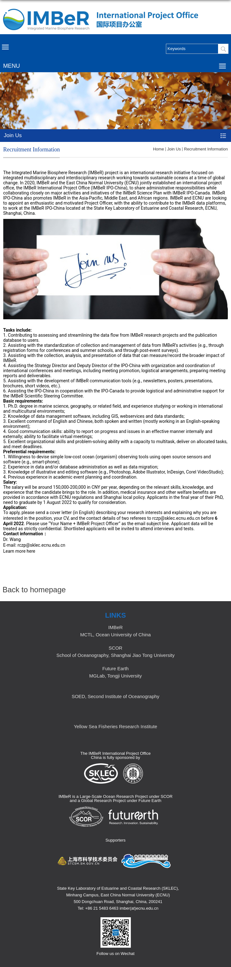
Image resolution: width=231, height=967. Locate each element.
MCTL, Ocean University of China (115, 634)
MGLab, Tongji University (115, 675)
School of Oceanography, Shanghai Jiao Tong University (116, 655)
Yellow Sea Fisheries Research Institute (115, 726)
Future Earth (115, 668)
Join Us (174, 149)
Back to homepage (34, 589)
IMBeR (115, 627)
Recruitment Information (206, 149)
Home (158, 149)
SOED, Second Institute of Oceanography (116, 696)
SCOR (115, 648)
